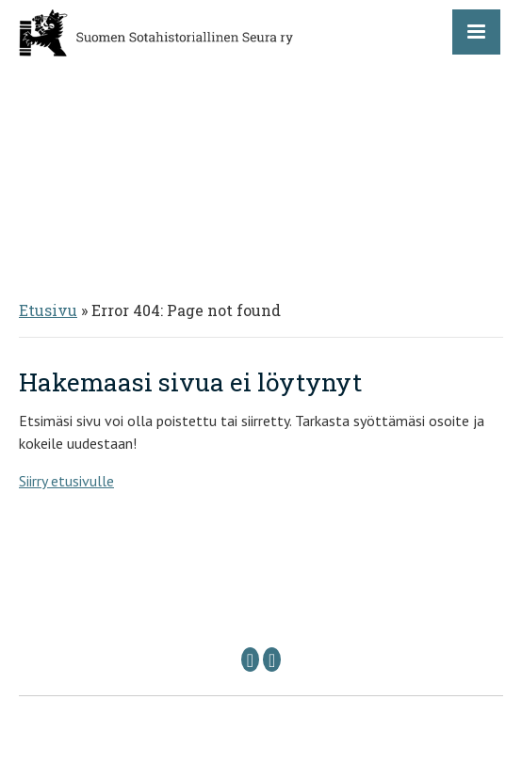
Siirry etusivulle (66, 480)
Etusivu (48, 310)
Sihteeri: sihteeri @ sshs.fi (386, 626)
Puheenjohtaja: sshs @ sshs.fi (165, 626)
